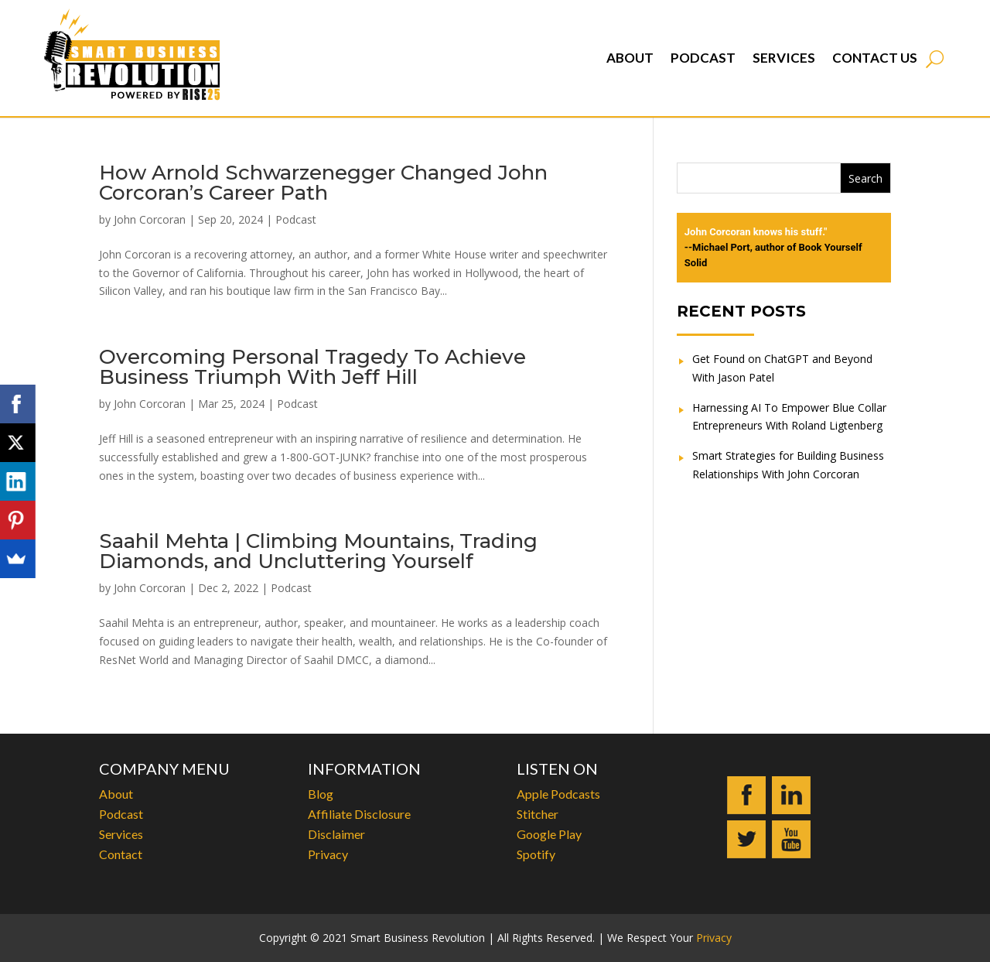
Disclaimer (336, 834)
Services (784, 58)
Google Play (549, 834)
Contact (120, 854)
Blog (320, 793)
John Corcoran (150, 219)
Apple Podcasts (558, 793)
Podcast (703, 58)
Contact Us (874, 58)
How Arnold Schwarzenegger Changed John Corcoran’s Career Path (323, 182)
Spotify (536, 854)
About (630, 58)
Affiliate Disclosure (359, 813)
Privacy (328, 854)
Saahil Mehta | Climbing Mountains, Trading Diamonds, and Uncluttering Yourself (318, 551)
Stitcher (537, 813)
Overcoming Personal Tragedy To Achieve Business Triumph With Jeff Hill (312, 366)
